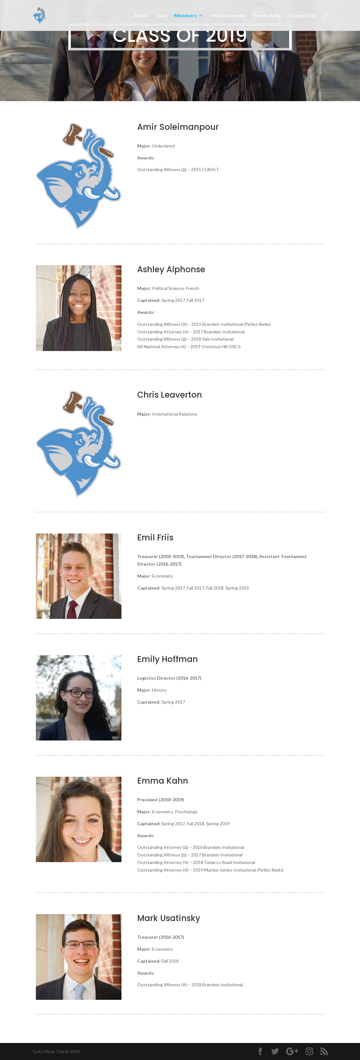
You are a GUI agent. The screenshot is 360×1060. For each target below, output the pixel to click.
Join (161, 15)
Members (185, 15)
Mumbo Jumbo (228, 15)
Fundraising (267, 15)
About (141, 15)
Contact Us (302, 15)
